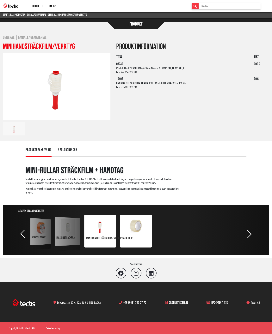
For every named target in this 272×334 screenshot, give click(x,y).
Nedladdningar (67, 150)
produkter (20, 14)
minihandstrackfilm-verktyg (72, 14)
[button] (22, 234)
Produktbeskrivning (39, 150)
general (52, 14)
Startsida (8, 14)
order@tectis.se (178, 302)
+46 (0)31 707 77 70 (134, 302)
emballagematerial (36, 14)
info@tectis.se (219, 302)
